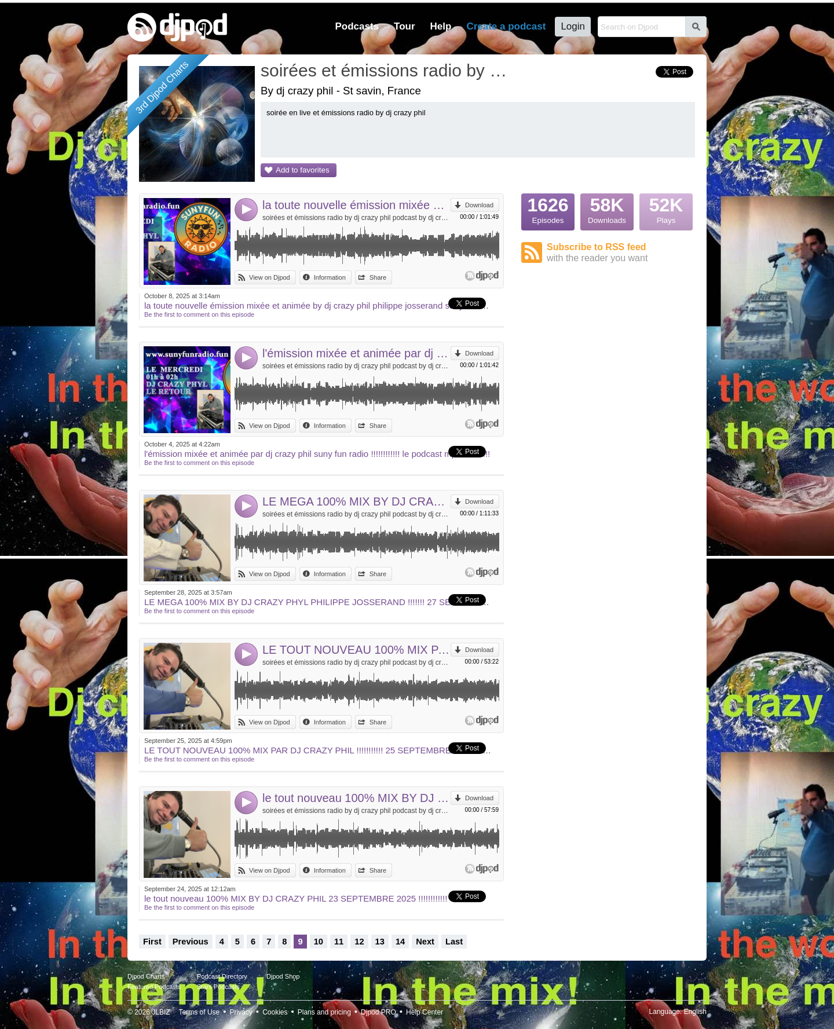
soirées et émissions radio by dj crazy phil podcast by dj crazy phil (356, 218)
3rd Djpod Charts (162, 87)
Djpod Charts (145, 976)
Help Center (424, 1012)
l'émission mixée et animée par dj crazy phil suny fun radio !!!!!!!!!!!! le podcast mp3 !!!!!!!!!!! (356, 353)
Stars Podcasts (218, 986)
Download (479, 205)
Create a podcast (506, 26)
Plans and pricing (324, 1012)
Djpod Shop (283, 976)
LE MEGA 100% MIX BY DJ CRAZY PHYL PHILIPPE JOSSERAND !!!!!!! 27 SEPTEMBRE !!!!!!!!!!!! (356, 501)
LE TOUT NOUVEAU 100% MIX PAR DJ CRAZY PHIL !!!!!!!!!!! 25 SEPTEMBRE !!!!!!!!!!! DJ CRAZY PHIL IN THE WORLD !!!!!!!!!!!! (356, 649)
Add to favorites (303, 170)
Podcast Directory (222, 976)
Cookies (274, 1012)
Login (573, 26)
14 (400, 941)
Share (378, 277)
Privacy (241, 1012)
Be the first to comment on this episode (199, 314)
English (695, 1012)
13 (380, 941)
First (152, 941)
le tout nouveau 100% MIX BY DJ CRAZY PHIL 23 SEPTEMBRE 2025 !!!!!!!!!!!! (356, 798)
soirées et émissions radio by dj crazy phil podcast (385, 70)
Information (330, 277)
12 (359, 941)
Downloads (607, 209)
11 (338, 941)
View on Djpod (269, 277)
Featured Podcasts (154, 986)
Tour (404, 26)
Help (441, 26)
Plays (666, 209)
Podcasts (357, 26)
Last (454, 941)
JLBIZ (161, 1012)
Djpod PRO (378, 1012)
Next (425, 941)
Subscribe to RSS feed (621, 252)
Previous (191, 941)
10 (318, 941)
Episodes (548, 209)
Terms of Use (199, 1012)
